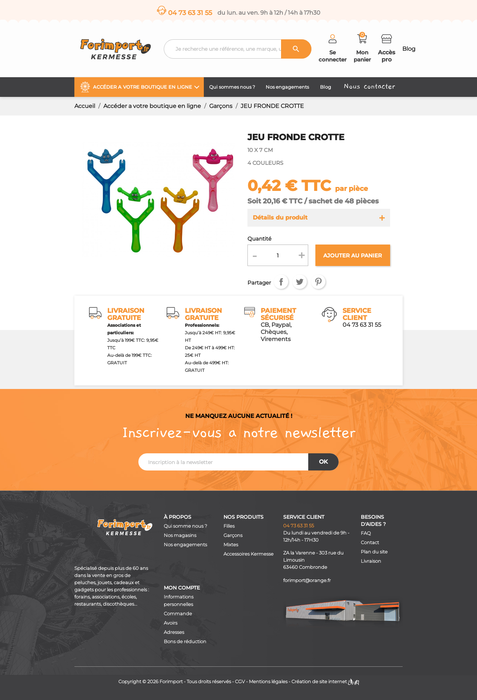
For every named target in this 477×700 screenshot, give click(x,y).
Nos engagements (185, 544)
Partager (281, 282)
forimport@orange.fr (307, 580)
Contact (370, 542)
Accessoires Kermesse (248, 554)
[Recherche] (237, 49)
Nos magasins (180, 535)
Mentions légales (268, 681)
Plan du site (374, 551)
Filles (229, 526)
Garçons (232, 535)
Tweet (299, 282)
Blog (408, 48)
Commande (178, 613)
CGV (240, 681)
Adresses (174, 632)
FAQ (366, 533)
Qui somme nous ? (185, 526)
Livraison (371, 561)
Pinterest (318, 282)
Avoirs (170, 623)
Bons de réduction (185, 641)
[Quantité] (278, 255)
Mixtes (230, 544)
